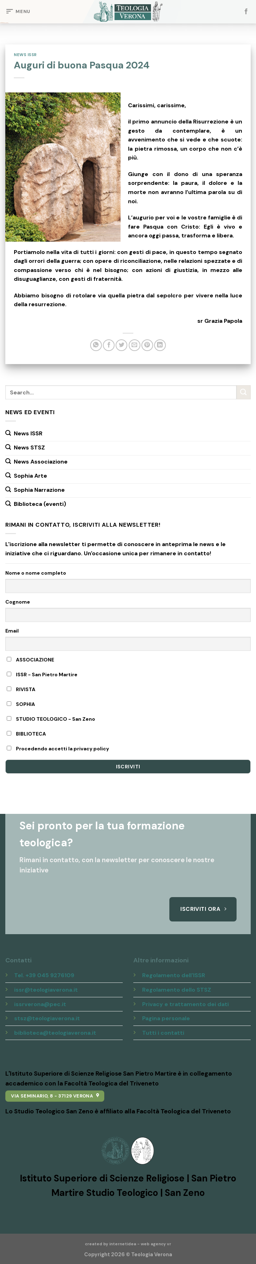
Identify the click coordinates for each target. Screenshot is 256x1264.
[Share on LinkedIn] (160, 345)
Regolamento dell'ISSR (173, 975)
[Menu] (17, 11)
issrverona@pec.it (40, 1004)
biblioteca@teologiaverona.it (55, 1032)
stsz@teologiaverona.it (47, 1018)
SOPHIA (21, 704)
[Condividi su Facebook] (109, 345)
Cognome (17, 602)
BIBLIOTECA (26, 734)
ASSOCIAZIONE (30, 660)
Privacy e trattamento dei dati (185, 1004)
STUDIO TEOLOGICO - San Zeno (51, 719)
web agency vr (156, 1244)
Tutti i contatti (163, 1032)
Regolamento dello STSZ (176, 989)
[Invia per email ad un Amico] (134, 345)
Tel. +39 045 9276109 (44, 975)
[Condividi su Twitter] (121, 345)
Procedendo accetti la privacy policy (58, 748)
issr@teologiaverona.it (46, 989)
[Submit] (244, 392)
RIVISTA (21, 689)
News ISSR (25, 54)
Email (12, 631)
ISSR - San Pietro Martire (42, 674)
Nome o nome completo (35, 573)
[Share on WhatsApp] (96, 345)
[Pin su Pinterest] (147, 345)
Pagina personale (166, 1018)
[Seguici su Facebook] (246, 11)
